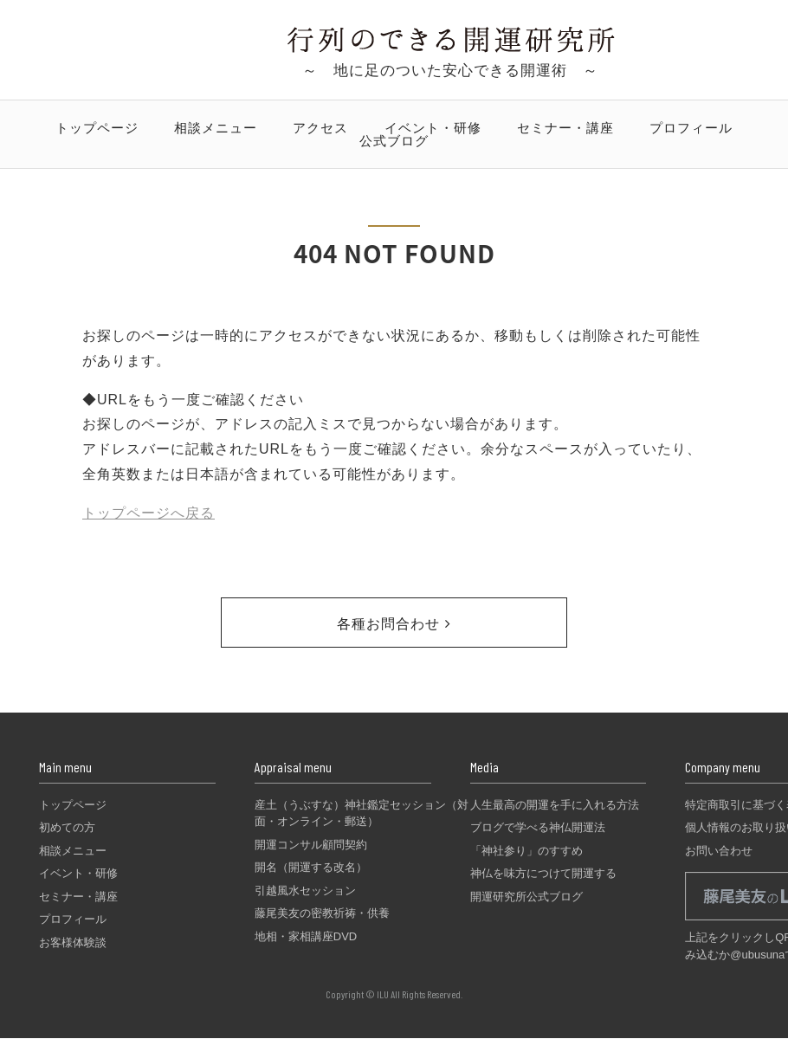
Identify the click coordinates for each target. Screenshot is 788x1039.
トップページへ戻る (148, 513)
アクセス (320, 127)
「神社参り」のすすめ (526, 850)
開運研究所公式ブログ (526, 896)
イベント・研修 (432, 127)
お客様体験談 (73, 942)
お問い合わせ (718, 850)
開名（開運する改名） (311, 867)
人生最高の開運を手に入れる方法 (554, 804)
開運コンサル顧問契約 (311, 844)
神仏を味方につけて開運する (543, 873)
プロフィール (691, 127)
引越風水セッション (305, 890)
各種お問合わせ (393, 623)
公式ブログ (394, 140)
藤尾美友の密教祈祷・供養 (322, 913)
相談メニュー (215, 127)
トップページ (97, 127)
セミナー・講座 (565, 127)
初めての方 (67, 827)
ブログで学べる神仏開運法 (537, 827)
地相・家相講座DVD (306, 936)
